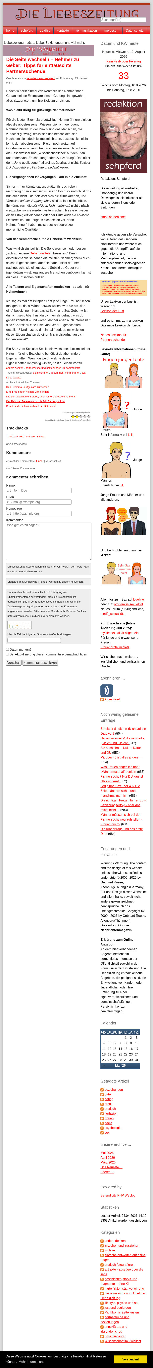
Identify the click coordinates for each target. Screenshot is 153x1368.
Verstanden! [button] (131, 1359)
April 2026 (107, 1157)
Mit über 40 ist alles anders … (121, 757)
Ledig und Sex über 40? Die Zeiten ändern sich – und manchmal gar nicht (120, 790)
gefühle (45, 30)
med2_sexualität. (112, 613)
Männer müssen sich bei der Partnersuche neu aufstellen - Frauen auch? (121, 819)
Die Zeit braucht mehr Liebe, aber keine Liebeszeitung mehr (40, 396)
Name (10, 485)
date (108, 1094)
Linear (39, 461)
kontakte (63, 30)
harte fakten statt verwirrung (124, 1288)
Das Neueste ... (111, 1167)
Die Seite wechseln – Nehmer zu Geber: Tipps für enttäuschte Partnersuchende (42, 65)
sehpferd (27, 30)
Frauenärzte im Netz (114, 647)
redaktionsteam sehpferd (40, 78)
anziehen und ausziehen (122, 1245)
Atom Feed (112, 699)
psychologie (113, 1127)
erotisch (110, 1108)
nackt (108, 1123)
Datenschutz (134, 30)
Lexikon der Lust (112, 311)
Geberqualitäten (41, 253)
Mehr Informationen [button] (32, 1361)
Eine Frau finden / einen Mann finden (27, 391)
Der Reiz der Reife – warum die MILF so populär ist (35, 401)
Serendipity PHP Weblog (117, 1195)
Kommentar (14, 520)
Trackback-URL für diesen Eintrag (25, 436)
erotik (108, 1104)
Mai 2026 (107, 1153)
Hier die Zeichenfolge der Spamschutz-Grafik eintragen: (39, 634)
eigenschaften (41, 372)
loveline (138, 599)
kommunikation (86, 30)
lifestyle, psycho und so (121, 1303)
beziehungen (114, 1089)
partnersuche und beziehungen (43, 367)
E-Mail (10, 497)
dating (109, 1099)
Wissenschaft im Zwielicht (123, 1341)
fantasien (111, 1113)
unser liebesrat (115, 1336)
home (10, 30)
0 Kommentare (71, 367)
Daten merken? (20, 649)
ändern (17, 377)
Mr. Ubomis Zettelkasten (122, 1312)
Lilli (130, 434)
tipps (9, 377)
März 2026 (108, 1162)
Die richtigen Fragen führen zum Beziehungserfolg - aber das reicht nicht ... (123, 805)
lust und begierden (118, 1307)
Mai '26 (120, 1065)
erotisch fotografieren (119, 1264)
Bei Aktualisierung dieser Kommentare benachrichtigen (48, 654)
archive (110, 1250)
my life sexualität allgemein (119, 633)
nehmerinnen (72, 372)
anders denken (15, 367)
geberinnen (57, 372)
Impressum (111, 30)
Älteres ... (107, 1172)
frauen (109, 1118)
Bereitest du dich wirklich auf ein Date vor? (30, 406)
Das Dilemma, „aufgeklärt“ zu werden (27, 387)
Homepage (14, 508)
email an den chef (113, 217)
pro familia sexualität (128, 604)
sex (83, 372)
